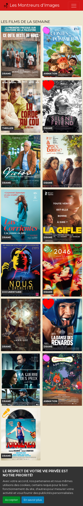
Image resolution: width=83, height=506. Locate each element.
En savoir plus (33, 499)
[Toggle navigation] (74, 6)
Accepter (11, 499)
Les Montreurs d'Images (31, 5)
